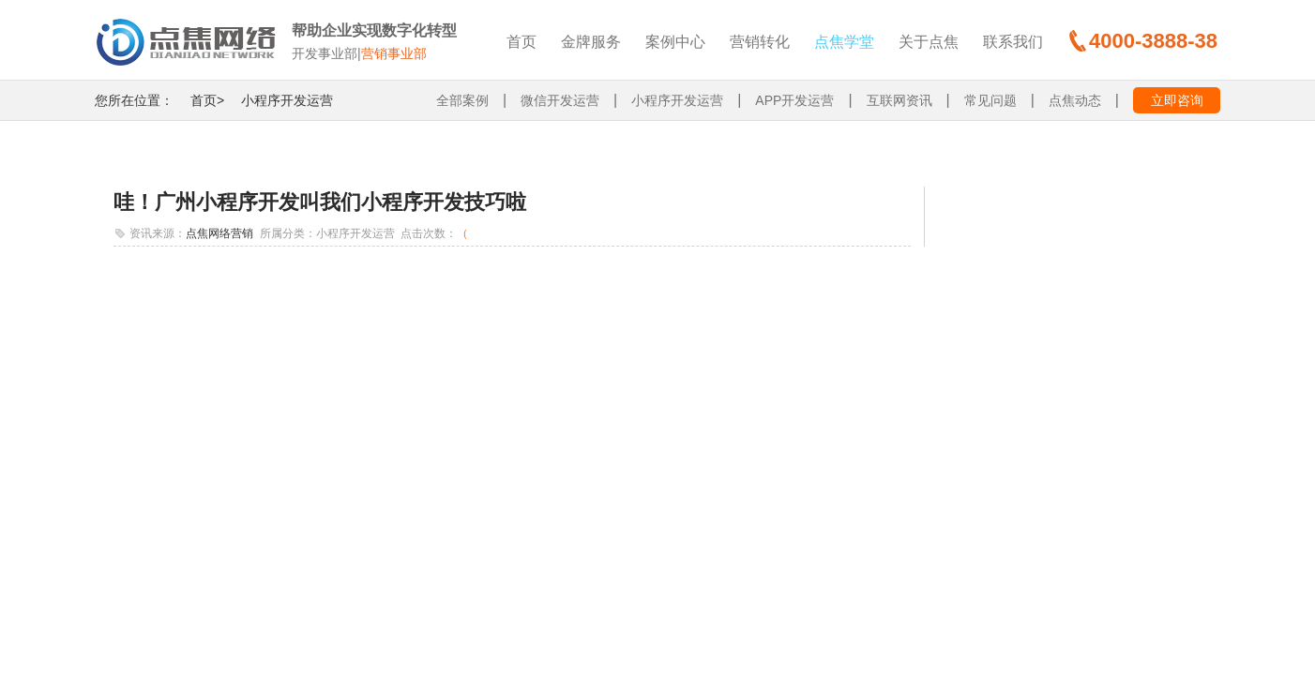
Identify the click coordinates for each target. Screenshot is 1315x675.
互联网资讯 (899, 100)
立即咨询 (1177, 100)
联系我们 (1013, 42)
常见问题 (990, 100)
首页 (521, 42)
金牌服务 (591, 42)
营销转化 (760, 42)
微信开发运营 (560, 100)
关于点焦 (929, 42)
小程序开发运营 (287, 100)
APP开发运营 (794, 100)
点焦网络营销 (219, 233)
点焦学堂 (844, 42)
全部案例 (462, 100)
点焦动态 (1075, 100)
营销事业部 (394, 53)
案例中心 (675, 42)
